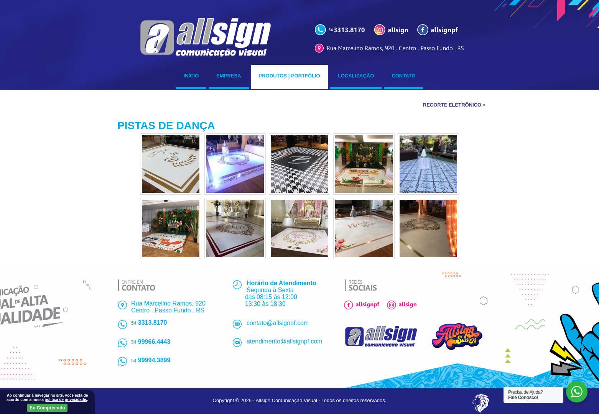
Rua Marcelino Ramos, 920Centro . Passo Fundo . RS (168, 307)
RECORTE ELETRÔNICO (452, 105)
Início (191, 76)
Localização (356, 76)
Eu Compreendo (47, 408)
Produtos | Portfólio (289, 76)
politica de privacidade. (66, 400)
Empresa (228, 76)
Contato (403, 76)
